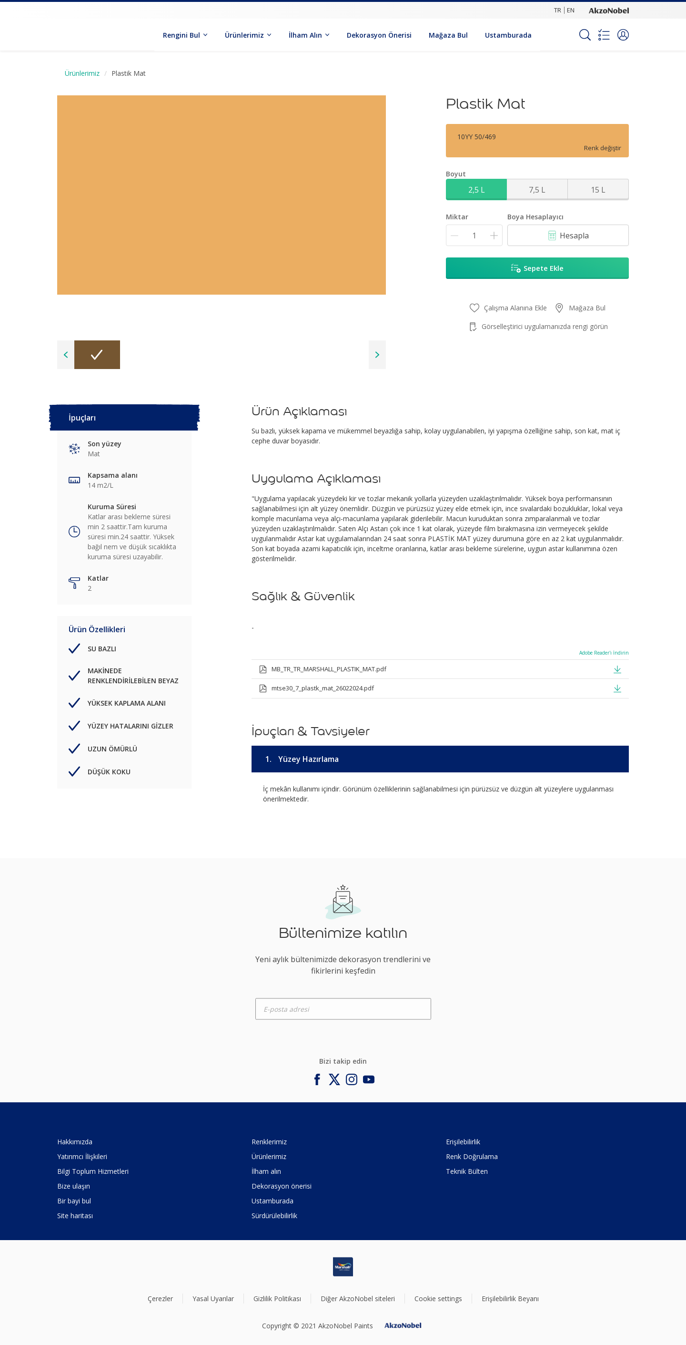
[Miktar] (474, 235)
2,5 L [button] (476, 190)
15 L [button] (598, 190)
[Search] (585, 35)
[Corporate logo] (609, 10)
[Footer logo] (343, 1266)
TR (557, 10)
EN (571, 10)
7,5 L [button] (537, 190)
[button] (623, 35)
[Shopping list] (604, 35)
